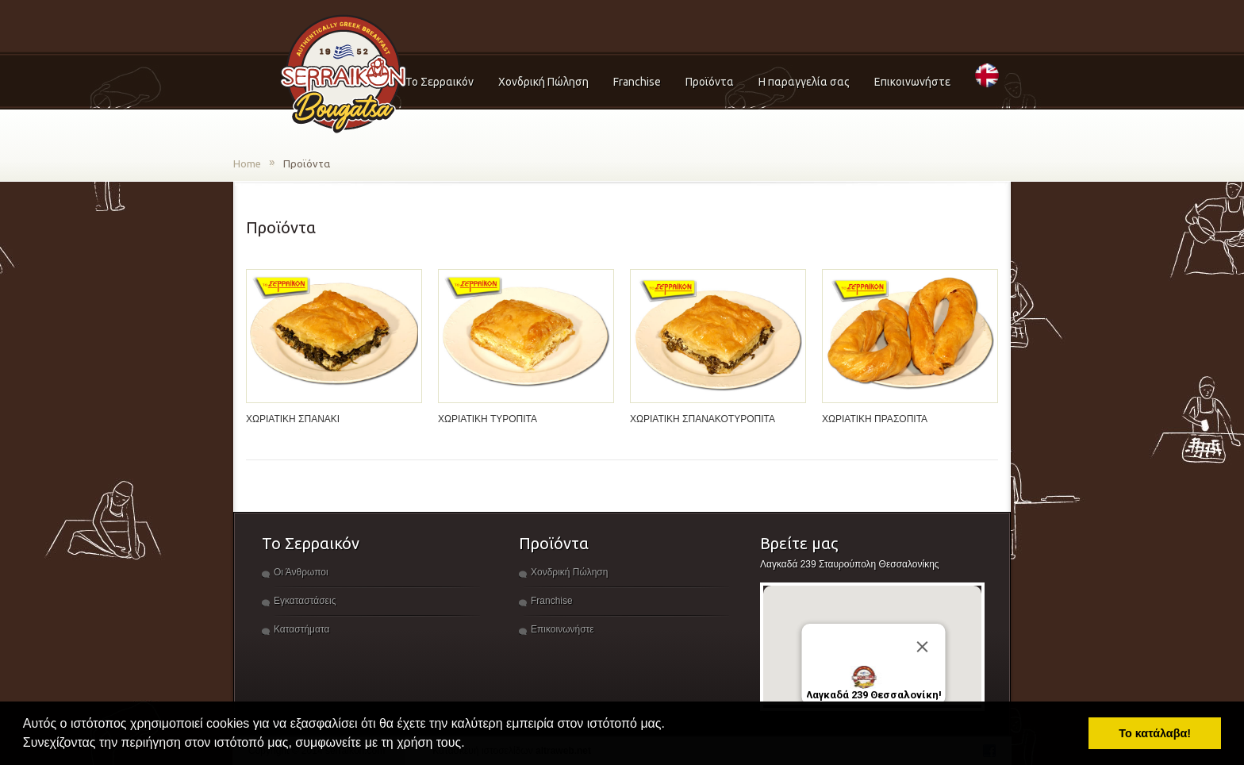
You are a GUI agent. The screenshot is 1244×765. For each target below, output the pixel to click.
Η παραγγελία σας (804, 81)
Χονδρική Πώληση (543, 81)
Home (247, 163)
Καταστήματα (301, 629)
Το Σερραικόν (439, 81)
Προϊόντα (709, 81)
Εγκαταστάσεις (305, 600)
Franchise (637, 81)
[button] (470, 744)
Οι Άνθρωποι (301, 572)
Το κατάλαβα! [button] (1155, 733)
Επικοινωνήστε (912, 81)
